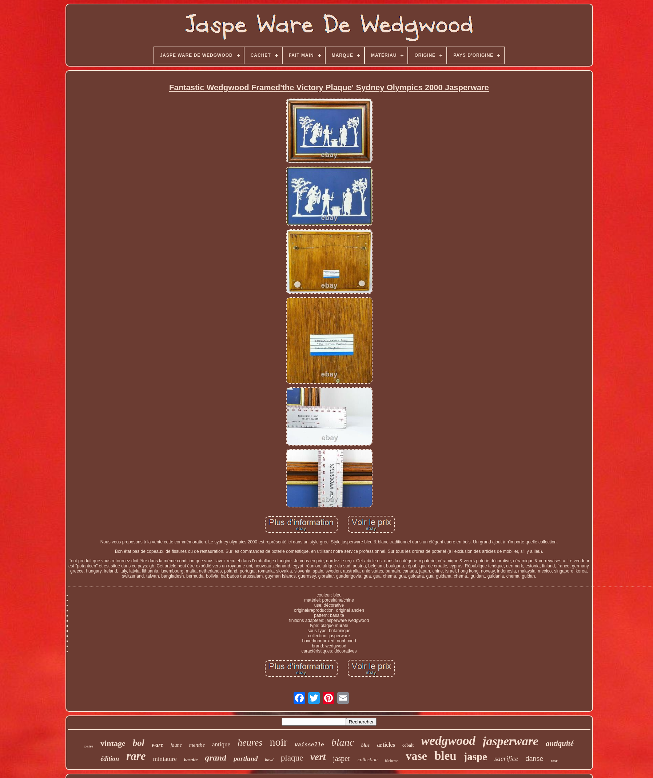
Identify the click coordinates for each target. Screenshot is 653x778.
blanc (342, 742)
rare (136, 756)
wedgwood (448, 741)
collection (368, 759)
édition (109, 758)
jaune (176, 745)
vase (416, 755)
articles (386, 745)
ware (157, 745)
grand (215, 757)
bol (138, 743)
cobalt (408, 745)
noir (278, 742)
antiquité (560, 743)
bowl (269, 759)
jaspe (475, 756)
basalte (191, 759)
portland (246, 758)
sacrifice (506, 758)
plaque (292, 757)
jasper (341, 758)
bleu (445, 755)
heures (250, 742)
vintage (112, 743)
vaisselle (309, 745)
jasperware (510, 741)
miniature (165, 758)
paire (88, 746)
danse (534, 758)
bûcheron (391, 761)
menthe (197, 745)
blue (365, 745)
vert (318, 756)
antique (221, 744)
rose (553, 760)
